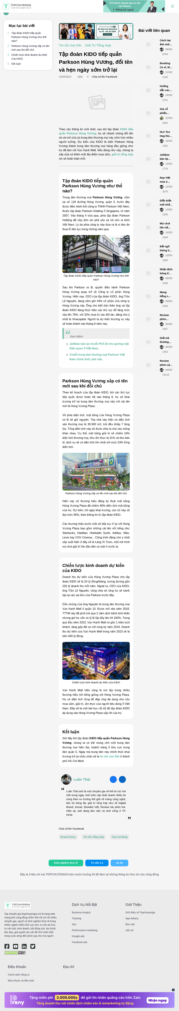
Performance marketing (84, 930)
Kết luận (16, 63)
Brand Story (68, 836)
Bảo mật (130, 924)
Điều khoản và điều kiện (21, 980)
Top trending (120, 836)
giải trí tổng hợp (122, 154)
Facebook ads (79, 942)
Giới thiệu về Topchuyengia (140, 912)
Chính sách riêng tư (18, 974)
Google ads (78, 936)
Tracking (76, 918)
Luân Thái (82, 779)
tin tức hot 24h (109, 756)
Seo (74, 924)
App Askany (132, 918)
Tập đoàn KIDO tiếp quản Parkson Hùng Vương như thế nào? (28, 36)
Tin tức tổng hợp (93, 836)
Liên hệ (130, 930)
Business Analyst (81, 912)
